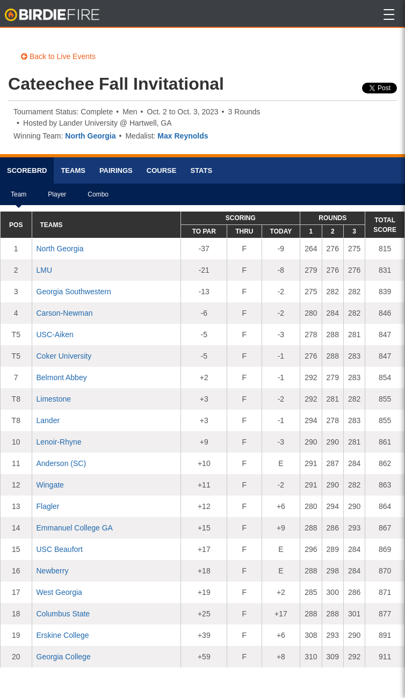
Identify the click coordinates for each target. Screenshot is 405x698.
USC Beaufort (60, 549)
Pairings (116, 170)
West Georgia (59, 592)
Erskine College (63, 635)
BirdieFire (53, 15)
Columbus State (63, 613)
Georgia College (64, 656)
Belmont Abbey (62, 377)
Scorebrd (27, 170)
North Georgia (90, 136)
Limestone (54, 399)
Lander (48, 420)
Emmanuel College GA (75, 528)
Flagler (48, 506)
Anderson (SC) (61, 463)
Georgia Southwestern (74, 291)
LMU (45, 270)
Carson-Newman (65, 313)
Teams (73, 170)
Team (18, 198)
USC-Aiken (55, 334)
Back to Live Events (58, 56)
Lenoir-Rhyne (59, 442)
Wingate (50, 485)
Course (162, 170)
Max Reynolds (182, 136)
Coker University (64, 356)
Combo (98, 198)
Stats (201, 170)
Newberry (53, 570)
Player (57, 198)
